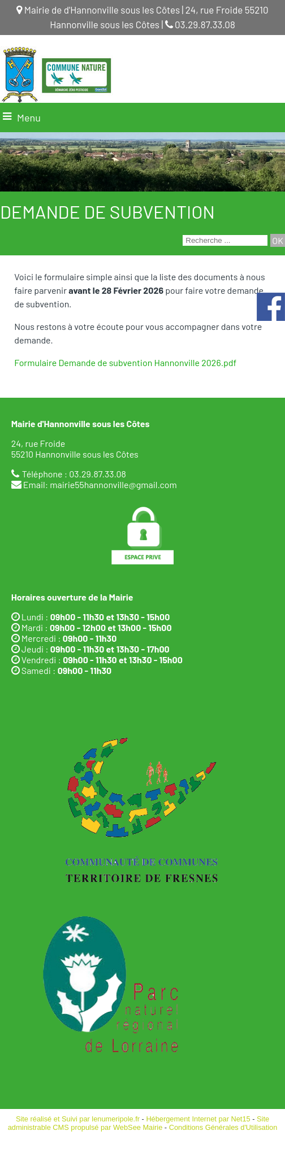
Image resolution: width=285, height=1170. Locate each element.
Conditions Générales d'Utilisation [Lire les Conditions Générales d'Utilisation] (223, 1127)
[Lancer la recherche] (277, 240)
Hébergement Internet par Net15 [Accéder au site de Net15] (198, 1119)
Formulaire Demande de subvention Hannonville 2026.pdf (125, 362)
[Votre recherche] (225, 240)
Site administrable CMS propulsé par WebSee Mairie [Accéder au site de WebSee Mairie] (138, 1123)
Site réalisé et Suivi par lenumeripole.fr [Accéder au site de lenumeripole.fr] (78, 1119)
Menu (29, 117)
